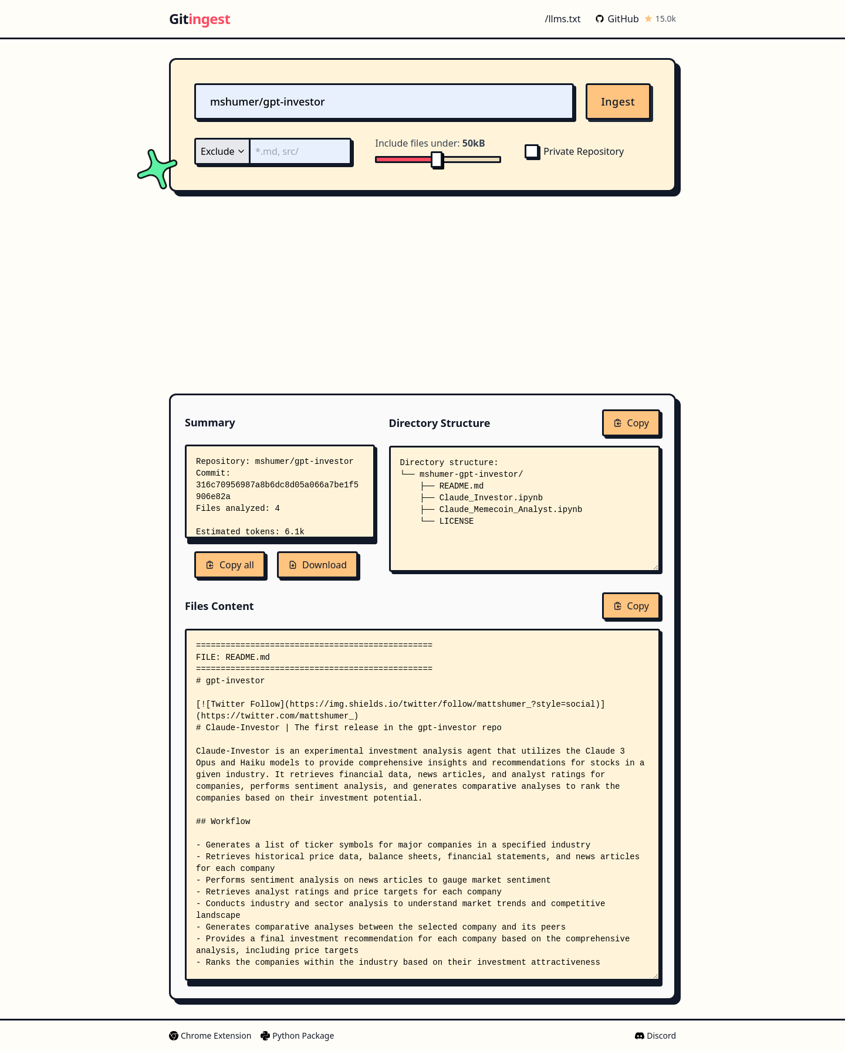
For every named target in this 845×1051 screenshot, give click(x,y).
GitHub (617, 18)
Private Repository (574, 151)
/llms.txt (562, 18)
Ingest (618, 101)
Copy (631, 422)
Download (317, 564)
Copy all (229, 564)
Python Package (297, 1035)
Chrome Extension (210, 1035)
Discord (655, 1035)
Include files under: (430, 143)
